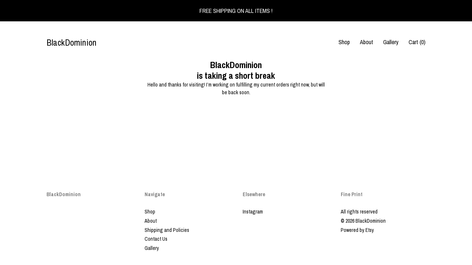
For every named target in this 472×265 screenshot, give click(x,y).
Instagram (253, 211)
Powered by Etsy (357, 230)
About (366, 42)
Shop (344, 42)
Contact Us (156, 239)
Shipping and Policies (167, 230)
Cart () (417, 42)
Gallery (391, 42)
